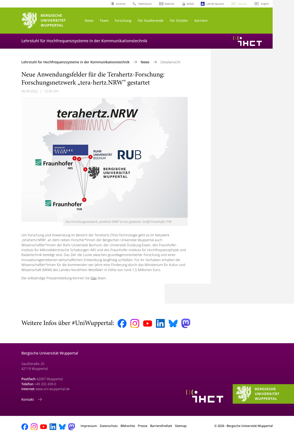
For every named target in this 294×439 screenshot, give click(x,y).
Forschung (123, 20)
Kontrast (120, 3)
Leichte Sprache (215, 3)
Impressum (89, 426)
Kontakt (28, 399)
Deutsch (242, 3)
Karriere (201, 20)
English (265, 3)
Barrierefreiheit (161, 426)
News (89, 20)
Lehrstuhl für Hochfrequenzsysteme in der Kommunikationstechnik (75, 62)
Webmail (169, 3)
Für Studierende (151, 20)
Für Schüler (179, 20)
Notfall (190, 3)
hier (94, 278)
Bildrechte (128, 426)
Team (104, 20)
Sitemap (181, 426)
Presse (142, 426)
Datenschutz (109, 426)
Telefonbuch (145, 3)
